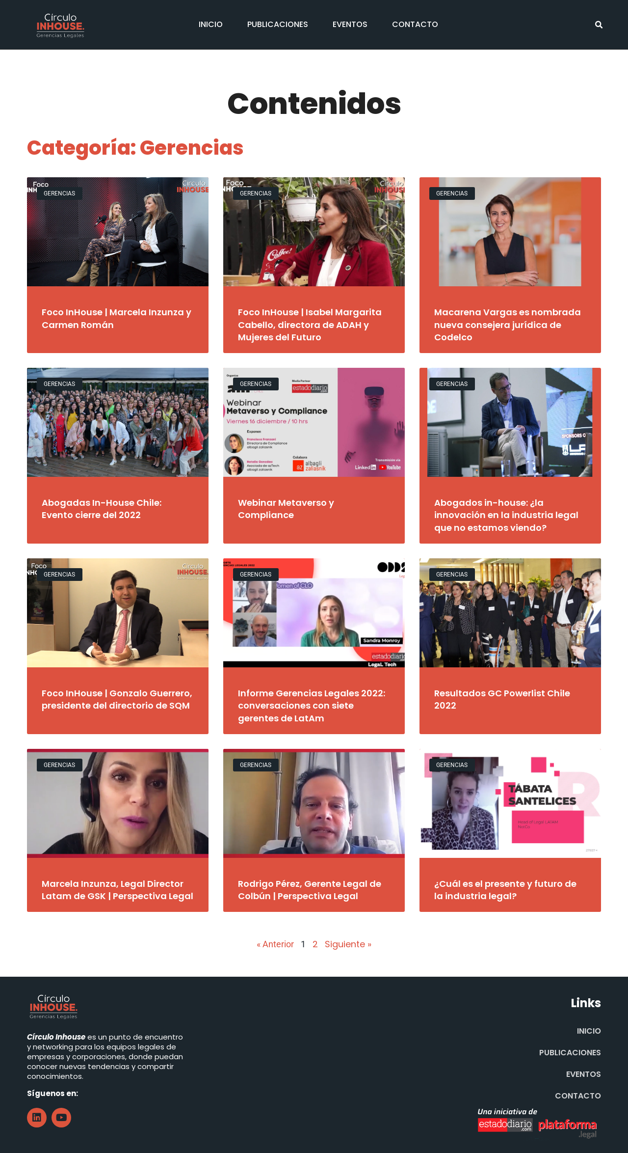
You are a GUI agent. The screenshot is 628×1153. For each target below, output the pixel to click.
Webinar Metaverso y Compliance (286, 508)
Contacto (415, 24)
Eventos (350, 24)
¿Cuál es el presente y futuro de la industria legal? (505, 890)
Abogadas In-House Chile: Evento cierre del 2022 (101, 508)
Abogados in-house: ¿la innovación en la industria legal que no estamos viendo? (506, 514)
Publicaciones (277, 24)
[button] (599, 25)
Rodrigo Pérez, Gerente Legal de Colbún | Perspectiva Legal (309, 890)
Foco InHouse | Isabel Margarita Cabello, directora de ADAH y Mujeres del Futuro (310, 324)
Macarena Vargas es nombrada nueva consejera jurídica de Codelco (507, 324)
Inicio (211, 24)
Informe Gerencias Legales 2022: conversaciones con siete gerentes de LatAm (311, 705)
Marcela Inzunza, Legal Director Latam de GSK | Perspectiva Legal (117, 890)
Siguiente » (348, 944)
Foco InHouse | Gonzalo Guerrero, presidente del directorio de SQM (117, 699)
